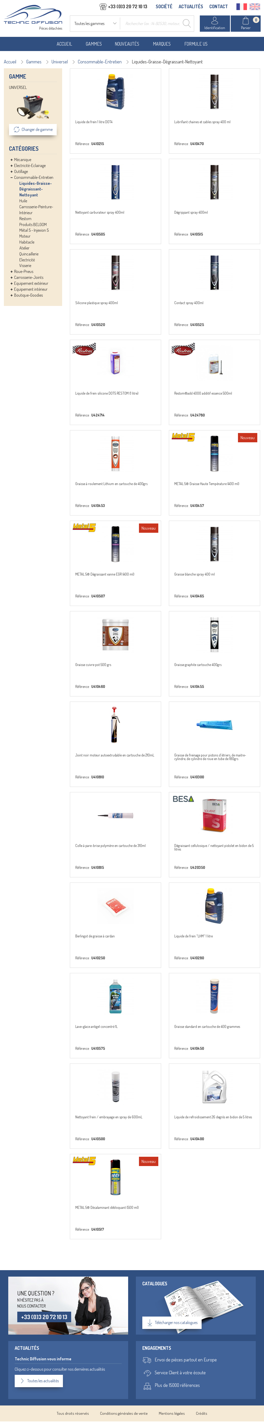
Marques (162, 45)
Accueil (64, 45)
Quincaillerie (28, 255)
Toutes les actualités (40, 1382)
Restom (25, 220)
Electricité (27, 261)
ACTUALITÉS (191, 7)
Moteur (24, 237)
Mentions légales (172, 1415)
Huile (23, 202)
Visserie (25, 267)
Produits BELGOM (33, 226)
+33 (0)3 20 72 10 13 (45, 1318)
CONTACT (218, 7)
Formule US (196, 45)
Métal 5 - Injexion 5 (34, 232)
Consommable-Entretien (100, 63)
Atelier (24, 249)
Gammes (94, 45)
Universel (60, 63)
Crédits (201, 1415)
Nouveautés (127, 45)
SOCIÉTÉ (164, 7)
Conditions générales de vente (124, 1415)
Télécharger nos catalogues (171, 1324)
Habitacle (26, 243)
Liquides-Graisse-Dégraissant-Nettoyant (35, 190)
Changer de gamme (33, 131)
